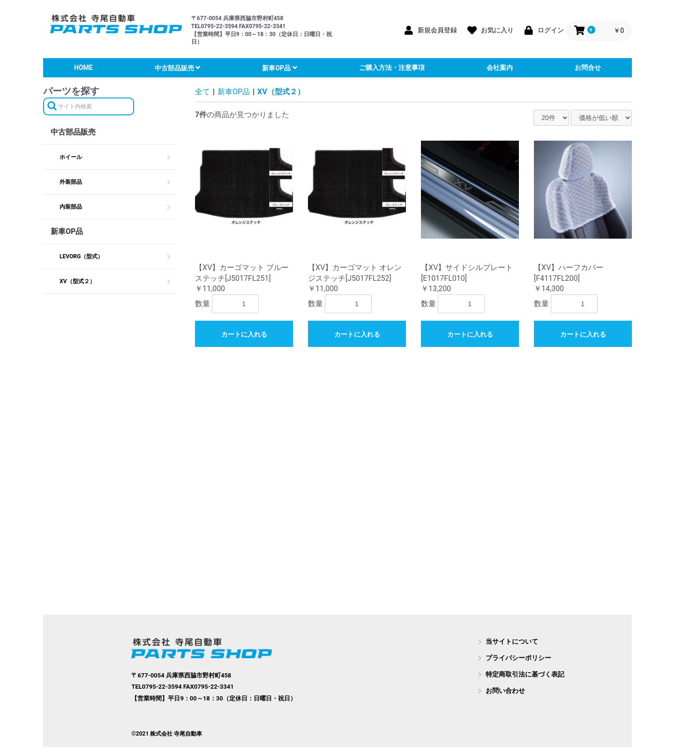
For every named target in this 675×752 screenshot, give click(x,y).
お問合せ (588, 67)
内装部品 (71, 206)
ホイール (71, 157)
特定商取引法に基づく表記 (525, 674)
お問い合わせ (505, 690)
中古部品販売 (175, 68)
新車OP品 (277, 68)
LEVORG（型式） (81, 256)
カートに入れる (244, 334)
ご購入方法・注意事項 (392, 67)
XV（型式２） (77, 281)
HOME (83, 67)
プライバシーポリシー (518, 658)
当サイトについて (512, 641)
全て (202, 91)
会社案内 (500, 67)
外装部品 (71, 182)
